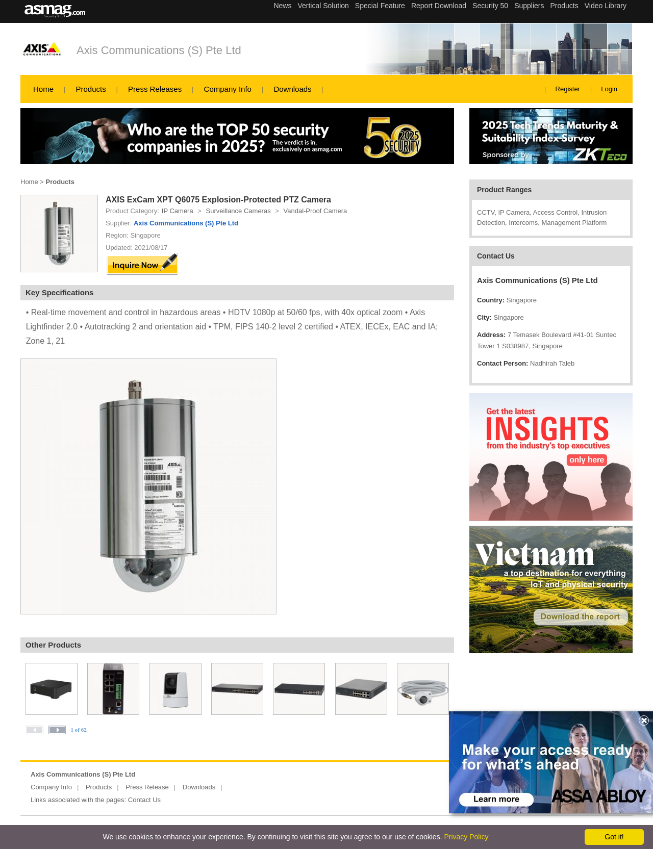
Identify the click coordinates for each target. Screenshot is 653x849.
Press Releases (155, 89)
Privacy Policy (466, 837)
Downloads (292, 89)
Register (568, 89)
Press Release (147, 787)
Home (43, 89)
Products (91, 89)
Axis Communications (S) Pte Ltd (159, 50)
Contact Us (144, 800)
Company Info (228, 89)
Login (609, 89)
